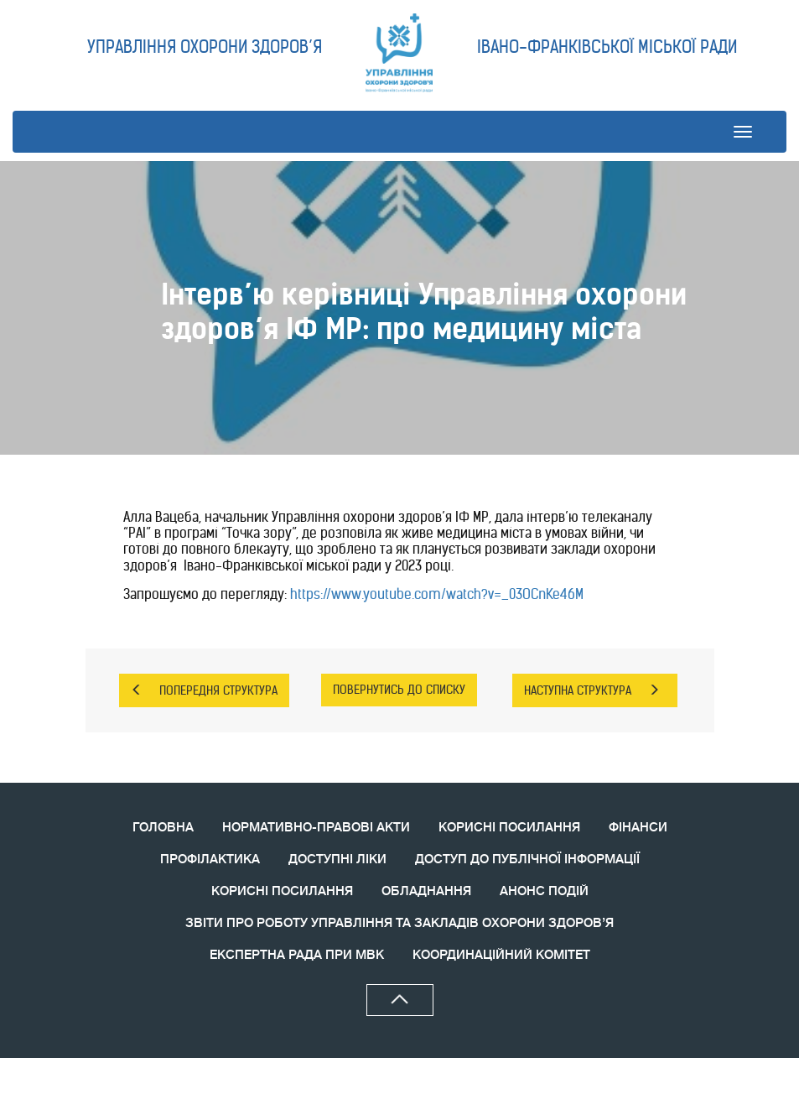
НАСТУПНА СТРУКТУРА (592, 690)
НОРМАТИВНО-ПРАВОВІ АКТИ (316, 827)
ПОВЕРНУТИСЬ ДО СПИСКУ (399, 689)
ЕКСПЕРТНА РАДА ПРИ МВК (297, 955)
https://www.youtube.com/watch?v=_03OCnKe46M (437, 594)
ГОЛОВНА (163, 827)
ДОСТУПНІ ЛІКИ (337, 859)
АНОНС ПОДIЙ (544, 891)
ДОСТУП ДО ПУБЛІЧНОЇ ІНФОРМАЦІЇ (527, 859)
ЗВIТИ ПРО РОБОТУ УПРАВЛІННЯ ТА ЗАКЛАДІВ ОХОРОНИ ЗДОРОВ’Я (399, 923)
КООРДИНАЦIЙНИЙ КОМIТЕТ (501, 955)
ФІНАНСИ (638, 827)
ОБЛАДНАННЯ (426, 891)
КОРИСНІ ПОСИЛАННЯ (509, 827)
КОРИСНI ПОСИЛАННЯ (282, 891)
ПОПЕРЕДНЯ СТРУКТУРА (204, 690)
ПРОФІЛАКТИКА (210, 859)
